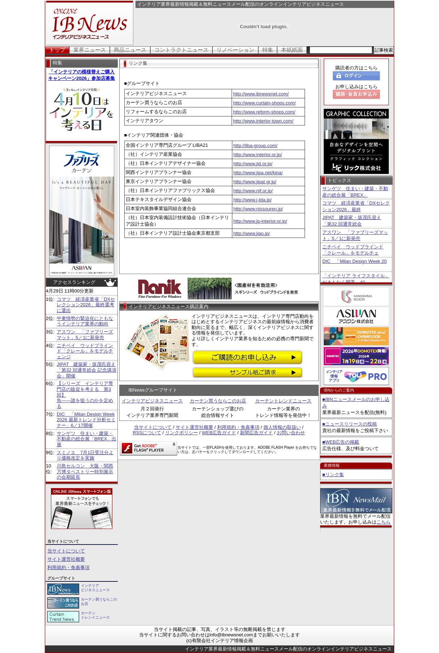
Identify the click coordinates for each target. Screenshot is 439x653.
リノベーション (235, 50)
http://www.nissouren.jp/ (258, 209)
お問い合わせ (291, 432)
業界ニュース (89, 50)
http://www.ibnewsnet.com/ (261, 94)
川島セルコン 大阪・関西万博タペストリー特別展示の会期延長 (85, 471)
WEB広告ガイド (219, 432)
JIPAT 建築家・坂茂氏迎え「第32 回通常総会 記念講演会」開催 (86, 370)
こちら (383, 522)
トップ (57, 50)
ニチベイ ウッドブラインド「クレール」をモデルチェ (352, 250)
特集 (267, 50)
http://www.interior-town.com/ (263, 121)
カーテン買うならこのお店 (218, 401)
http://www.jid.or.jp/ (252, 163)
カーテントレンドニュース (283, 401)
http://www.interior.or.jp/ (257, 154)
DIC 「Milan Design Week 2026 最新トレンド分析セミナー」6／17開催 (86, 419)
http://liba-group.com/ (255, 145)
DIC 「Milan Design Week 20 (354, 261)
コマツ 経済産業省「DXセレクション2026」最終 (356, 206)
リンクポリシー (181, 432)
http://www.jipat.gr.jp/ (254, 181)
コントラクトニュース (181, 50)
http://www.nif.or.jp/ (253, 190)
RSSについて (147, 432)
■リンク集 (333, 474)
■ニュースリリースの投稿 (349, 424)
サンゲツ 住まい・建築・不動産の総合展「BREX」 (355, 192)
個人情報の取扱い (282, 427)
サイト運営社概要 (66, 559)
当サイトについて (66, 551)
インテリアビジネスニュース (152, 401)
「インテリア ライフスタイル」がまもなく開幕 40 (355, 279)
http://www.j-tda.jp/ (252, 199)
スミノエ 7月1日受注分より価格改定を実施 (85, 455)
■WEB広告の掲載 (340, 442)
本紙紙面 (292, 50)
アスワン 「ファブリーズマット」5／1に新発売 (85, 334)
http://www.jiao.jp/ (251, 233)
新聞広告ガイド (256, 432)
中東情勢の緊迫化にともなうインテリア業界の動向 (85, 321)
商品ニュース (130, 50)
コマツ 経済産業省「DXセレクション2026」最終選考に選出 (86, 304)
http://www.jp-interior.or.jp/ (260, 221)
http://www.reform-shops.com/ (264, 112)
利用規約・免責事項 (68, 567)
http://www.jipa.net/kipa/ (258, 172)
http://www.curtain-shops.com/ (264, 103)
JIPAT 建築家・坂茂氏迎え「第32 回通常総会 (351, 221)
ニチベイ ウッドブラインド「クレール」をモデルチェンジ (85, 351)
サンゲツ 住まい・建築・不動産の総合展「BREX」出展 (86, 439)
